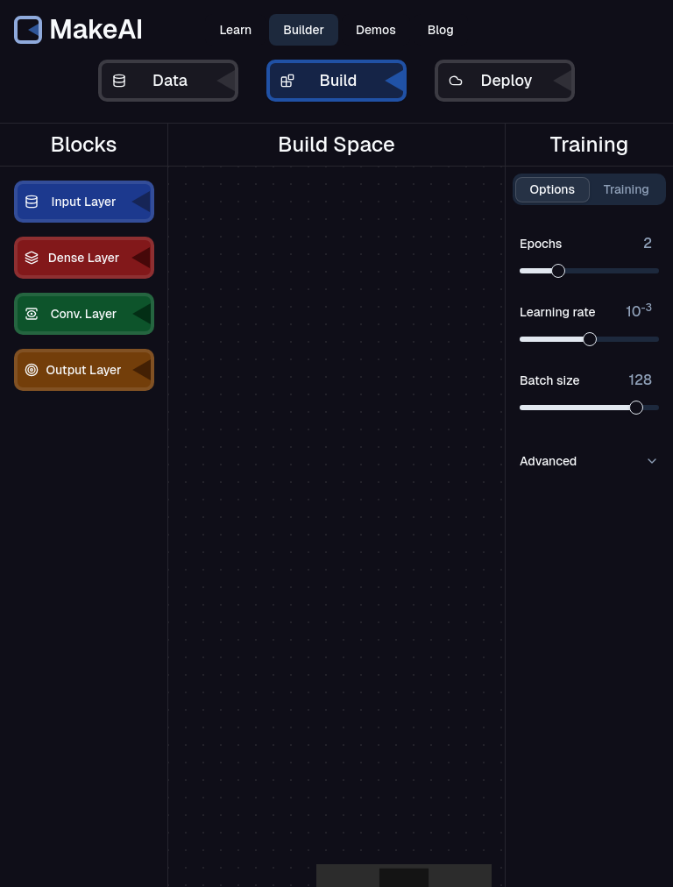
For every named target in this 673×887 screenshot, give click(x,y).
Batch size (586, 380)
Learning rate (586, 312)
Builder (303, 30)
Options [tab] (552, 189)
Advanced (589, 461)
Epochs (586, 243)
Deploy (510, 80)
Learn (235, 30)
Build (341, 80)
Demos (376, 30)
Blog (441, 30)
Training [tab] (626, 189)
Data (173, 80)
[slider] (558, 271)
